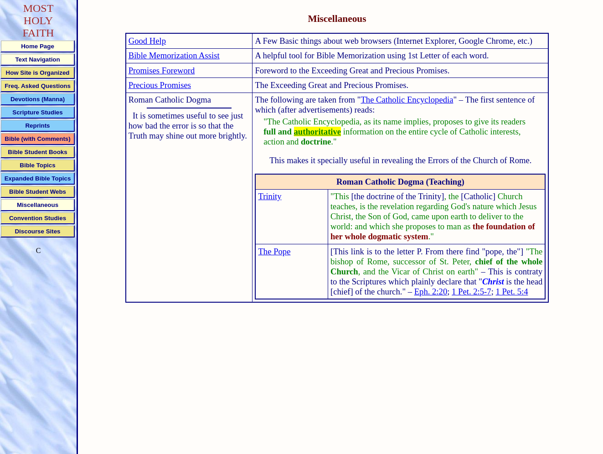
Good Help (147, 41)
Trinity (269, 196)
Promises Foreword (162, 70)
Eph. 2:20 (431, 291)
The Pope (274, 251)
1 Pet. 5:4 (511, 291)
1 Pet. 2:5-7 (471, 291)
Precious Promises (160, 85)
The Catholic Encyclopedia (407, 99)
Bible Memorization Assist (174, 55)
